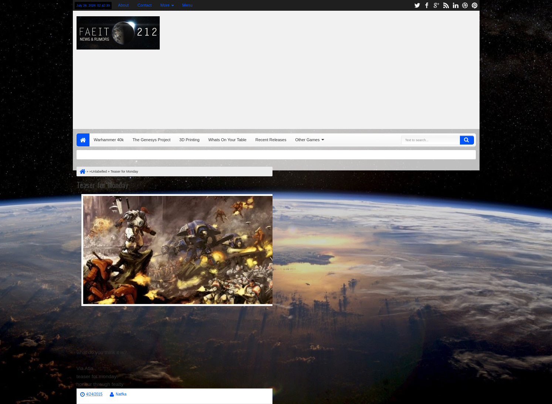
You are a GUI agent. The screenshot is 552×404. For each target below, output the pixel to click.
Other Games (307, 140)
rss (446, 5)
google (436, 5)
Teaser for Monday (102, 184)
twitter (417, 5)
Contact (145, 5)
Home (83, 139)
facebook (426, 5)
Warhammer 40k (109, 140)
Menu (187, 5)
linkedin (455, 5)
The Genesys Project (151, 140)
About (123, 5)
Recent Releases (271, 140)
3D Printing (189, 140)
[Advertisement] (379, 68)
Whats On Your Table (228, 140)
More (165, 5)
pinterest (475, 5)
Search (467, 140)
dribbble (465, 5)
